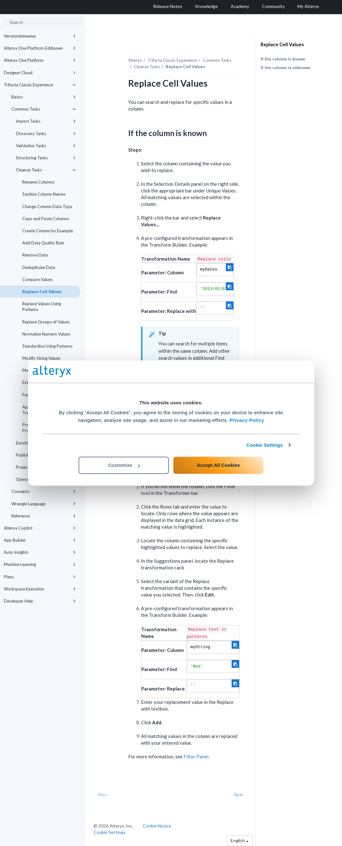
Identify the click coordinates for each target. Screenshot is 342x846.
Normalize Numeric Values (46, 333)
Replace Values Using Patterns (41, 306)
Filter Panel (196, 756)
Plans (40, 576)
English (239, 840)
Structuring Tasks (46, 157)
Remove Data (35, 254)
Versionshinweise (40, 36)
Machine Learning (40, 564)
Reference (43, 515)
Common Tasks (43, 109)
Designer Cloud (40, 72)
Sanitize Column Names (44, 194)
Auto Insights (40, 552)
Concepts (43, 491)
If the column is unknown (286, 67)
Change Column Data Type (47, 206)
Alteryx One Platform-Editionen (40, 48)
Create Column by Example (47, 230)
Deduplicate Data (38, 267)
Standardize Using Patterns (47, 346)
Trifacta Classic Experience (40, 84)
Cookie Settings (264, 445)
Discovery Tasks (46, 133)
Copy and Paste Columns (45, 218)
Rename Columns (38, 181)
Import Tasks (46, 121)
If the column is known (283, 58)
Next (238, 794)
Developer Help (40, 601)
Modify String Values (41, 358)
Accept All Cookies (218, 465)
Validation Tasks (46, 145)
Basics (43, 96)
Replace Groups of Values (46, 321)
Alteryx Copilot (40, 528)
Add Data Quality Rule (43, 242)
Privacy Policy (247, 420)
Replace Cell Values (42, 291)
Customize (124, 465)
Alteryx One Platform (40, 60)
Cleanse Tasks (46, 169)
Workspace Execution (40, 588)
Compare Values (37, 279)
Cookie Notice (157, 825)
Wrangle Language (43, 503)
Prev (102, 794)
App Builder (40, 540)
